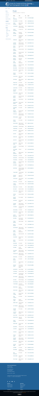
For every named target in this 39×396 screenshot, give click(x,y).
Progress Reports (8, 23)
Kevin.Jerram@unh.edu (31, 157)
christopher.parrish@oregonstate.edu (33, 250)
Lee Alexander (15, 26)
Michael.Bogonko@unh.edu (32, 58)
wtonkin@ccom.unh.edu (31, 302)
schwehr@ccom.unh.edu (31, 276)
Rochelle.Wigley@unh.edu (31, 344)
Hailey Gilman (15, 128)
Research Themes (9, 384)
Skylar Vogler (15, 323)
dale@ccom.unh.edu (31, 79)
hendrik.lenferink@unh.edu (32, 183)
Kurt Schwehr (15, 276)
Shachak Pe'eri (15, 253)
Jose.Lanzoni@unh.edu (31, 178)
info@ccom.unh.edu (11, 371)
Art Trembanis (15, 305)
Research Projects (9, 385)
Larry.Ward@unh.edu (31, 328)
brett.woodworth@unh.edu (32, 352)
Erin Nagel (14, 247)
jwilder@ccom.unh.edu (31, 347)
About (6, 8)
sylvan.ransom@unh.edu (31, 258)
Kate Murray (15, 243)
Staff (6, 32)
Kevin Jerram (15, 157)
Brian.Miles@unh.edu (31, 218)
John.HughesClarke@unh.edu (32, 149)
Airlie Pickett (15, 256)
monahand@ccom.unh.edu (31, 227)
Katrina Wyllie (15, 355)
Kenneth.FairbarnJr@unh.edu (32, 110)
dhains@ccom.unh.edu (31, 130)
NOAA (7, 36)
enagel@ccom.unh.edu (31, 247)
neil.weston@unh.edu (31, 341)
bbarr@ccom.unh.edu (31, 39)
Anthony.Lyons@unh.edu (31, 194)
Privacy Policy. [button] (24, 392)
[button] (33, 3)
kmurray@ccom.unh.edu (31, 243)
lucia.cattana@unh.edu (31, 76)
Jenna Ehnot (15, 105)
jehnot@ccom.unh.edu (31, 105)
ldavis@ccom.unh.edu (31, 87)
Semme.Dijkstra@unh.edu (31, 99)
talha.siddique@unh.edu (31, 283)
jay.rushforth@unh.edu (31, 269)
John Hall (14, 133)
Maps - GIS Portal (22, 384)
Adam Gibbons (15, 126)
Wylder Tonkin (15, 302)
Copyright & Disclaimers (7, 21)
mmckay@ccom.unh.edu (31, 209)
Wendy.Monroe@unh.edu (31, 230)
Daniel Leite (15, 181)
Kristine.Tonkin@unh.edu (31, 299)
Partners (7, 25)
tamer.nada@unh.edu (31, 245)
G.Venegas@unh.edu (31, 320)
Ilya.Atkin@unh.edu (30, 35)
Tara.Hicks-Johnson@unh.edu (32, 146)
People (7, 27)
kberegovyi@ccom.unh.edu (32, 49)
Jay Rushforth (15, 269)
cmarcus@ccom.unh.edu (31, 200)
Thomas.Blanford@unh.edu (32, 52)
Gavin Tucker (15, 315)
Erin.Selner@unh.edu (31, 279)
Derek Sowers (15, 290)
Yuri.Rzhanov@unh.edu (31, 271)
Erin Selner (14, 279)
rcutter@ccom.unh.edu (31, 84)
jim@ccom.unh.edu (30, 123)
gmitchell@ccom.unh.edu (31, 224)
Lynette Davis (15, 87)
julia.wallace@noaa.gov (31, 326)
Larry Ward (14, 328)
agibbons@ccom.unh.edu (31, 126)
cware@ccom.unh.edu (31, 331)
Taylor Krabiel (15, 172)
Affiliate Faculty (8, 30)
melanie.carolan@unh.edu (31, 73)
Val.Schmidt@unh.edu (31, 273)
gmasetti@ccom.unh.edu (31, 203)
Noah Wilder (15, 349)
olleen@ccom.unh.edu (31, 221)
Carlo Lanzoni (15, 178)
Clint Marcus (15, 200)
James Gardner (15, 123)
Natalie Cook (15, 82)
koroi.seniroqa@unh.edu (31, 281)
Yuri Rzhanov (15, 271)
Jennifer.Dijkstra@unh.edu (31, 96)
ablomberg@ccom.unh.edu (32, 55)
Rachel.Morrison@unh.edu (31, 233)
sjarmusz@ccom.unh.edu (31, 155)
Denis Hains (15, 130)
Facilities (21, 387)
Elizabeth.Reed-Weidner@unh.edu (33, 338)
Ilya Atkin (14, 35)
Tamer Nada (15, 245)
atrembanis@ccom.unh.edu (32, 305)
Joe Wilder (14, 347)
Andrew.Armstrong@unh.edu (32, 29)
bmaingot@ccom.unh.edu (31, 197)
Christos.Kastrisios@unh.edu (32, 161)
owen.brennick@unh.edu (31, 61)
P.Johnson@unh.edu (30, 159)
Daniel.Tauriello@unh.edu (31, 293)
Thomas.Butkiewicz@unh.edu (32, 64)
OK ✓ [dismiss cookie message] (19, 394)
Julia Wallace (15, 326)
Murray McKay (15, 209)
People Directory (22, 385)
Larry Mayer (15, 206)
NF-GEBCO (7, 35)
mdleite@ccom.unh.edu (31, 181)
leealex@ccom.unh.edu (31, 26)
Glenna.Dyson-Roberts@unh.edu (32, 102)
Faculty (7, 29)
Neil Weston (15, 341)
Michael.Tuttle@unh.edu (31, 317)
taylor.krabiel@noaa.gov (31, 172)
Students (7, 33)
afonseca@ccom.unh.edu (31, 120)
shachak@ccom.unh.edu (31, 253)
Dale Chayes (15, 79)
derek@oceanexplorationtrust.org (33, 290)
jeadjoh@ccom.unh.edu (31, 107)
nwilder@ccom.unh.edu (31, 349)
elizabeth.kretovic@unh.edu (32, 175)
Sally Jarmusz (15, 155)
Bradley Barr (15, 39)
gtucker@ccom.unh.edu (31, 315)
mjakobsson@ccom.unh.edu (32, 152)
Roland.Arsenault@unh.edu (32, 32)
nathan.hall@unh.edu (31, 136)
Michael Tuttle (15, 317)
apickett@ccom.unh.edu (31, 256)
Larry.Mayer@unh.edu (31, 206)
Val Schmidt (15, 273)
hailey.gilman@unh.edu (31, 128)
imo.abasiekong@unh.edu (31, 17)
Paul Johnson (15, 159)
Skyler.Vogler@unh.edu (31, 323)
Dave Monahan (15, 227)
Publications (21, 386)
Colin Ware (14, 331)
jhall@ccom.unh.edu (31, 133)
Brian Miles (14, 218)
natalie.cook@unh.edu (31, 82)
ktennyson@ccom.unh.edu (31, 296)
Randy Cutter (15, 84)
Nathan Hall (15, 136)
